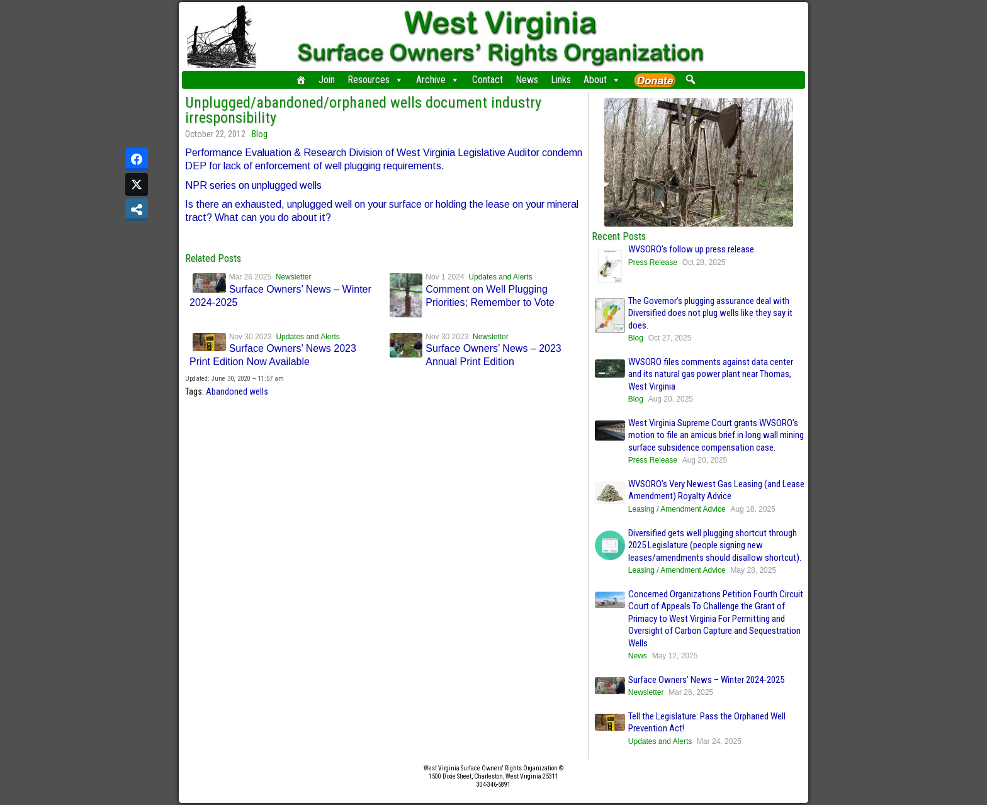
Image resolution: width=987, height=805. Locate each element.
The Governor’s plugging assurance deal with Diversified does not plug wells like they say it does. (710, 313)
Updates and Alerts (500, 277)
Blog (260, 134)
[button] (690, 79)
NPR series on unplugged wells (253, 185)
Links (561, 80)
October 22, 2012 (215, 134)
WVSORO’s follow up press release (691, 249)
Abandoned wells (237, 391)
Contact (487, 80)
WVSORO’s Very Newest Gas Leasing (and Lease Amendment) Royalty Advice (716, 490)
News (527, 80)
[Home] (301, 80)
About (602, 80)
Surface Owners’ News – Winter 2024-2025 (706, 679)
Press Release (652, 262)
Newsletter (294, 277)
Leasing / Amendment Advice (677, 509)
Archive (438, 80)
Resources (375, 80)
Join (327, 80)
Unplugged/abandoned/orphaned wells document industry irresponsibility (363, 110)
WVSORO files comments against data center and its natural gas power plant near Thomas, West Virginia (710, 374)
